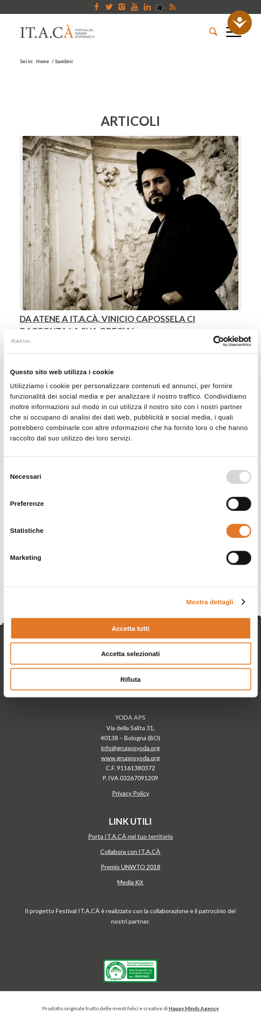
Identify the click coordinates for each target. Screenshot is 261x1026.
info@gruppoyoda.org (130, 748)
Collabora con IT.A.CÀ (130, 851)
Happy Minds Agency (194, 1008)
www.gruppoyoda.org (130, 758)
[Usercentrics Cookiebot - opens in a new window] (213, 341)
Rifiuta (130, 679)
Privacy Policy (130, 793)
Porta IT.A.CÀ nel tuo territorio (130, 836)
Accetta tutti (130, 628)
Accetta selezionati (130, 653)
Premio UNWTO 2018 (130, 866)
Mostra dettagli (209, 602)
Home (42, 61)
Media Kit (130, 882)
